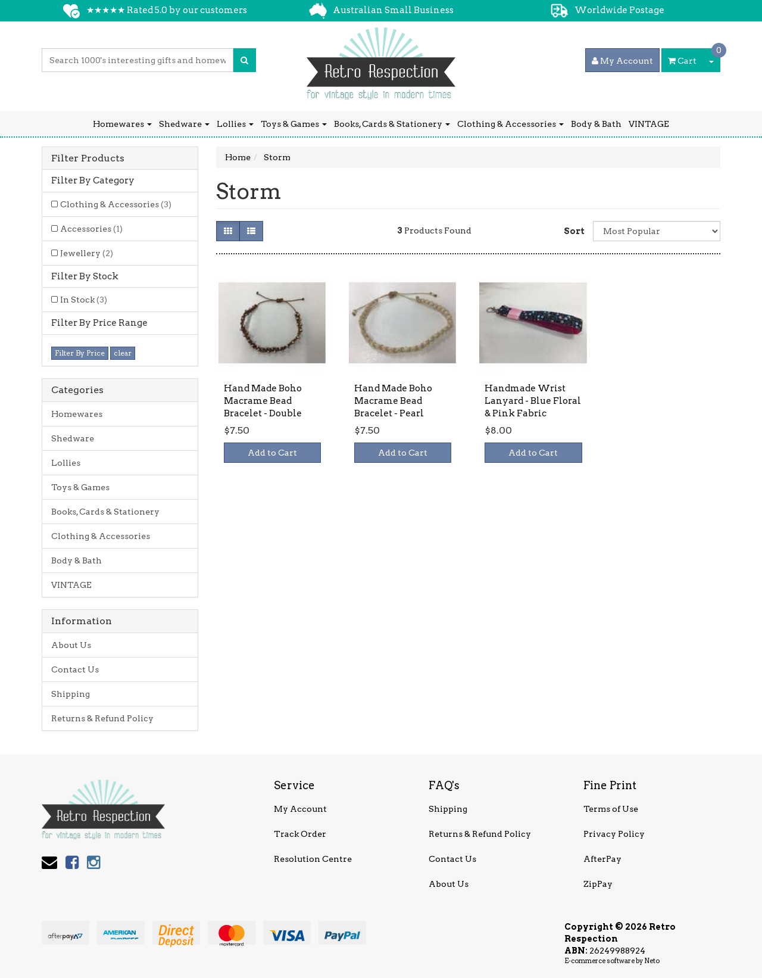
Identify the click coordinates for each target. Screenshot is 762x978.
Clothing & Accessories (510, 124)
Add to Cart (272, 452)
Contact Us (75, 669)
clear (123, 352)
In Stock (83, 299)
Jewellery (86, 253)
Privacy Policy (614, 834)
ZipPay (598, 884)
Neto (652, 961)
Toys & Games (294, 124)
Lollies (235, 124)
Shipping (70, 694)
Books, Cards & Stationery (392, 124)
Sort (574, 231)
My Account (300, 809)
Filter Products (87, 158)
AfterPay (602, 859)
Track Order (300, 834)
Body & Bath (596, 124)
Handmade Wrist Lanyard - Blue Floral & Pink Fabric (533, 401)
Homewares (122, 124)
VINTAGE (649, 124)
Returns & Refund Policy (102, 718)
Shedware (184, 124)
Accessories (91, 228)
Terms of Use (610, 809)
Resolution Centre (313, 859)
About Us (71, 645)
